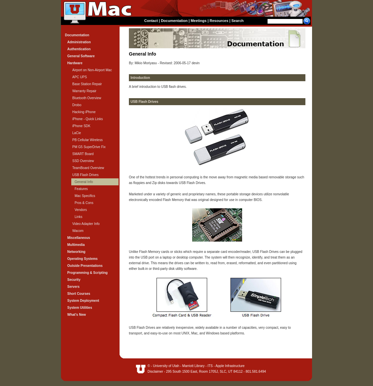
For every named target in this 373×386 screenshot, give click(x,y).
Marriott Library (193, 366)
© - (150, 366)
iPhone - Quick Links (87, 119)
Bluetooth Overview (86, 98)
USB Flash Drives (85, 175)
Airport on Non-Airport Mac (92, 70)
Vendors (81, 210)
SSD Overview (83, 161)
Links (78, 217)
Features (81, 189)
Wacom (78, 231)
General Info (84, 182)
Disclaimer (155, 371)
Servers (73, 287)
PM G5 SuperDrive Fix (89, 147)
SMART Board (83, 154)
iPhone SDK (81, 126)
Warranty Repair (84, 91)
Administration (79, 42)
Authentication (79, 49)
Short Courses (78, 293)
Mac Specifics (85, 196)
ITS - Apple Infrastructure (225, 366)
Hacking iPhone (84, 112)
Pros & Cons (84, 203)
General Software (81, 56)
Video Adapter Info (86, 224)
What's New (76, 314)
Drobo (76, 105)
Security (73, 280)
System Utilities (79, 307)
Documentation (174, 21)
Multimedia (76, 245)
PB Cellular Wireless (87, 140)
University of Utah (166, 366)
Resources (218, 21)
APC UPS (79, 77)
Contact (151, 21)
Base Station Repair (87, 84)
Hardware (75, 63)
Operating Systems (82, 259)
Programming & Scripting (87, 273)
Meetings (198, 21)
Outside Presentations (85, 266)
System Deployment (83, 300)
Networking (76, 252)
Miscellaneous (78, 238)
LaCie (76, 133)
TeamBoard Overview (88, 168)
